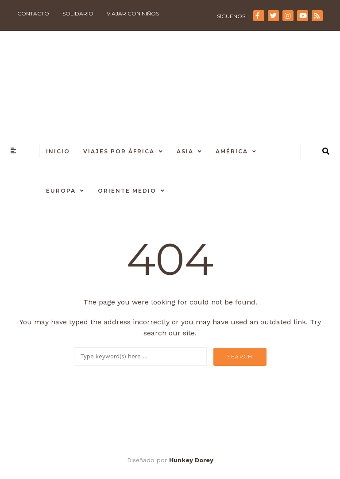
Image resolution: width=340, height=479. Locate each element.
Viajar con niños (133, 13)
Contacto (33, 13)
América (232, 151)
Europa (61, 190)
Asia (185, 151)
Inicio (58, 151)
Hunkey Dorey (191, 460)
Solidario (77, 13)
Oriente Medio (127, 190)
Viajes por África (119, 151)
